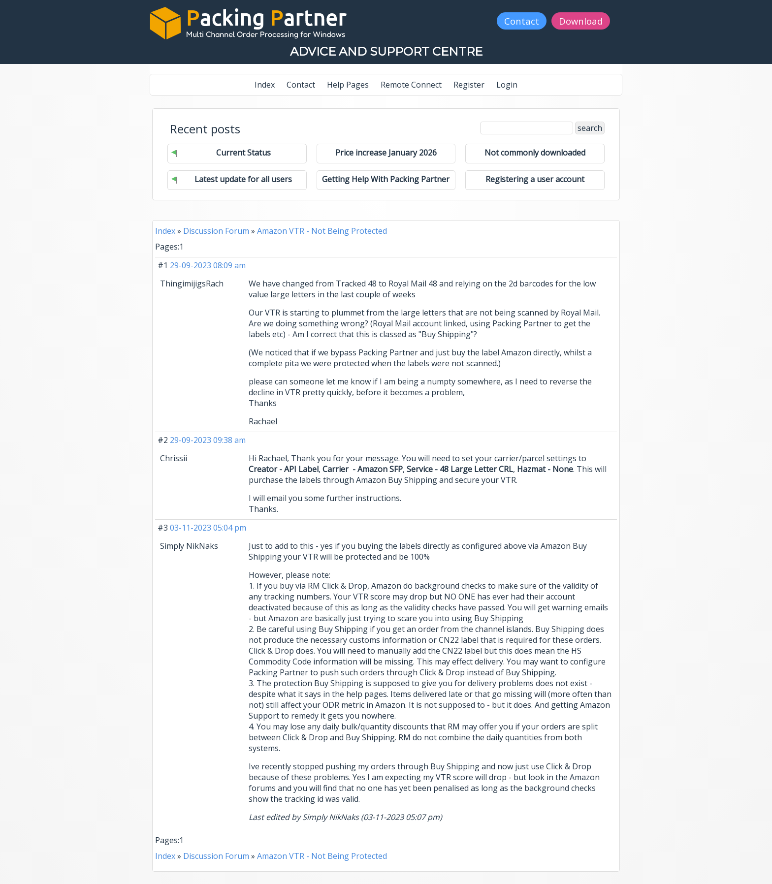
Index (265, 84)
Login (506, 84)
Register (468, 84)
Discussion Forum (216, 230)
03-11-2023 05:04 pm (208, 527)
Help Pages (348, 84)
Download (581, 21)
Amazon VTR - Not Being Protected (322, 230)
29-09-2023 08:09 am (208, 265)
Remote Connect (411, 84)
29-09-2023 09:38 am (208, 440)
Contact (521, 21)
